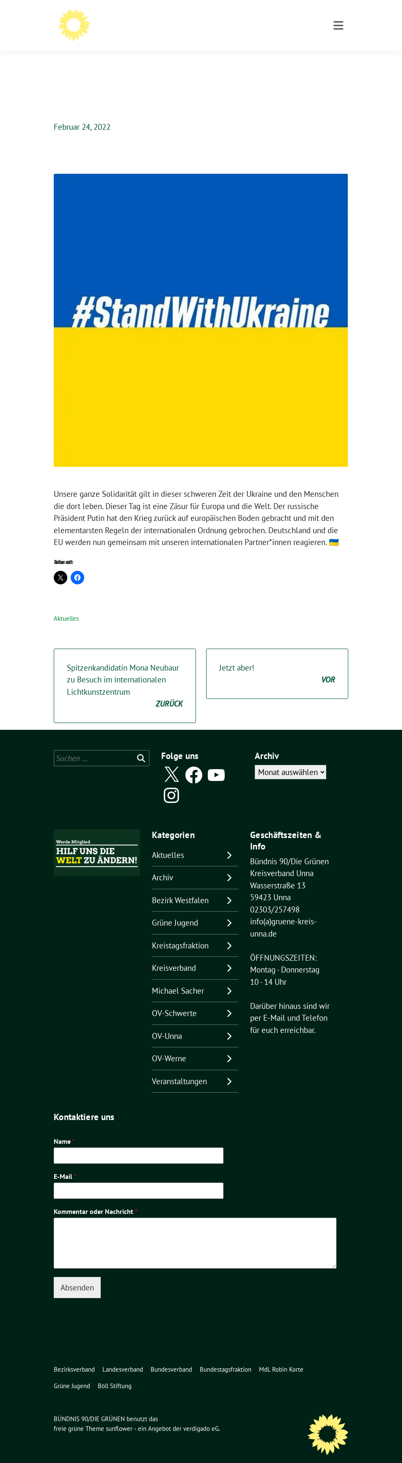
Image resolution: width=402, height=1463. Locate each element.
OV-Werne (169, 1045)
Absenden (77, 1274)
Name (64, 1128)
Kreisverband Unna (122, 30)
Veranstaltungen (179, 1068)
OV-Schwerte (174, 1000)
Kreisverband (174, 955)
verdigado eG (201, 1415)
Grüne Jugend (175, 909)
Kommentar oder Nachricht (96, 1198)
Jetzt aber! (277, 661)
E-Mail (65, 1163)
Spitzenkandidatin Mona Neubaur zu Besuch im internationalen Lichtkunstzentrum (125, 673)
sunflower (119, 1415)
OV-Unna (167, 1023)
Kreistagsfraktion (180, 932)
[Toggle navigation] (338, 60)
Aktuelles (66, 605)
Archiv (162, 864)
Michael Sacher (178, 978)
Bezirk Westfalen (180, 887)
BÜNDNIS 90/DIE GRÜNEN (136, 17)
